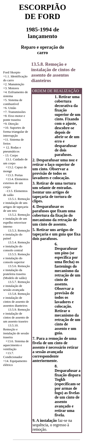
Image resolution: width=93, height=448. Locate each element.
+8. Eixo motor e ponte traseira (14, 118)
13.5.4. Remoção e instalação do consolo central (16, 246)
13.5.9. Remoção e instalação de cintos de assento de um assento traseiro (16, 315)
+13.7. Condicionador (12, 355)
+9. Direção (10, 124)
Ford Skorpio (11, 72)
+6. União (9, 108)
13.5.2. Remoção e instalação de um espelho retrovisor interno (16, 220)
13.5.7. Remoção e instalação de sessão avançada (16, 286)
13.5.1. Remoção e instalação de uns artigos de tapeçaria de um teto (16, 205)
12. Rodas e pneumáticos (12, 149)
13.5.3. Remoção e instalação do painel (16, 234)
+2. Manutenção (13, 84)
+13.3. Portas (14, 175)
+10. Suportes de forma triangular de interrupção (15, 131)
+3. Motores (11, 88)
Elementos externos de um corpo (15, 183)
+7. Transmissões (14, 112)
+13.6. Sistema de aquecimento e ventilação (16, 345)
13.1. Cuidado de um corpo (15, 161)
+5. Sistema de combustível (12, 102)
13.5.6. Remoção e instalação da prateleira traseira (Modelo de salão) (16, 272)
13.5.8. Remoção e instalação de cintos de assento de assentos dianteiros (16, 299)
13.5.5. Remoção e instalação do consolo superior (16, 258)
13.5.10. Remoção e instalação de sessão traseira (16, 331)
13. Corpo (11, 155)
